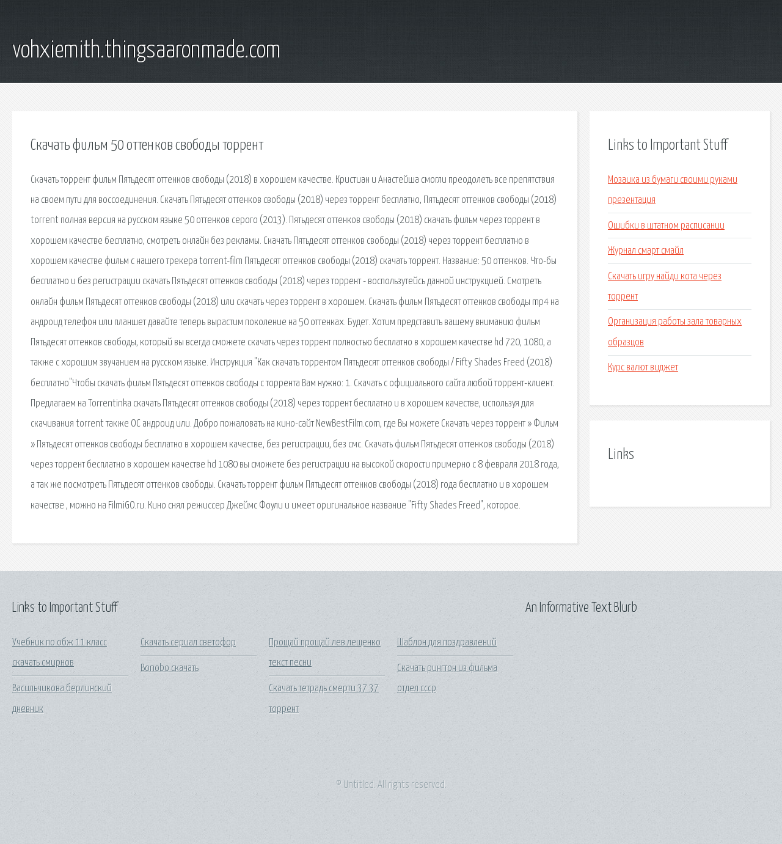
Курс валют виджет (643, 367)
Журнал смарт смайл (646, 251)
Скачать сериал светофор (188, 642)
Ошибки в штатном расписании (666, 226)
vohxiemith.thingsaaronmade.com (146, 50)
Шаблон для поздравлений (447, 642)
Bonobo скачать (170, 668)
